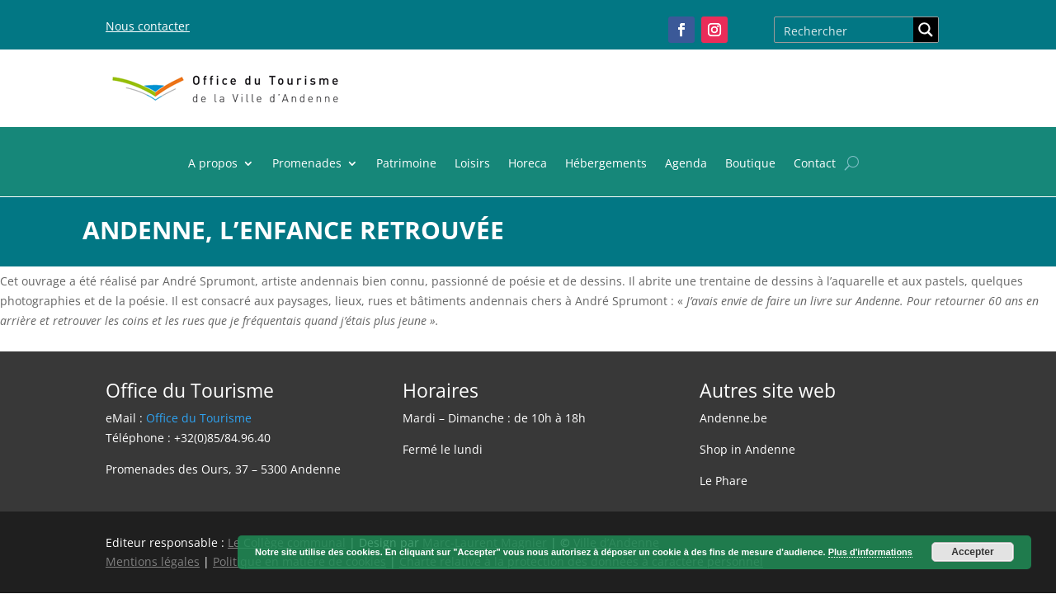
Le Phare (723, 480)
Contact (815, 164)
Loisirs (472, 164)
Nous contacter (148, 26)
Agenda (686, 164)
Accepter (972, 552)
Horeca (527, 164)
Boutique (750, 164)
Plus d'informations (870, 552)
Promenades (307, 164)
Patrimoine (406, 164)
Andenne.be (733, 418)
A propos (213, 164)
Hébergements (606, 164)
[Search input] (845, 29)
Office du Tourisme (199, 418)
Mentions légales (153, 561)
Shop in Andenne (747, 449)
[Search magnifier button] (925, 29)
